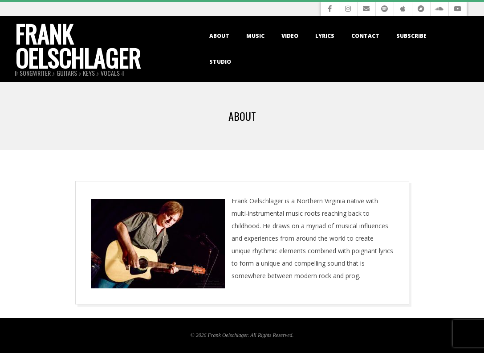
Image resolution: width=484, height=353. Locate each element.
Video (289, 36)
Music (255, 36)
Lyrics (324, 36)
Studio (220, 62)
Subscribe (411, 36)
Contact (365, 36)
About (219, 36)
